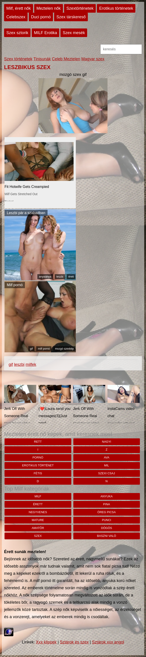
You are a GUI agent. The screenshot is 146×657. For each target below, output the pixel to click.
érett (71, 276)
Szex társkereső (71, 17)
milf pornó (44, 348)
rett (38, 441)
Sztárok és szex (74, 642)
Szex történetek (18, 59)
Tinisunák (42, 59)
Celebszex (15, 17)
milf (37, 496)
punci (106, 520)
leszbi (59, 276)
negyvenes (38, 512)
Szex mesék (74, 32)
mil (106, 465)
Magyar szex (92, 59)
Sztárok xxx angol (108, 642)
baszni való (106, 536)
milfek (31, 364)
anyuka (106, 496)
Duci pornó (41, 17)
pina (106, 504)
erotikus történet (38, 465)
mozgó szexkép (64, 348)
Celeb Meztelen (66, 59)
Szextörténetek (79, 8)
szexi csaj (106, 473)
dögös (106, 528)
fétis (38, 473)
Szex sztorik (17, 32)
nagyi (106, 441)
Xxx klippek (46, 642)
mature (38, 520)
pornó (37, 457)
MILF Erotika (45, 32)
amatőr (38, 528)
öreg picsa (106, 512)
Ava (106, 457)
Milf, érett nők (18, 8)
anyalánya (45, 276)
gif (31, 348)
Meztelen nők (48, 8)
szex (38, 536)
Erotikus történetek (116, 8)
